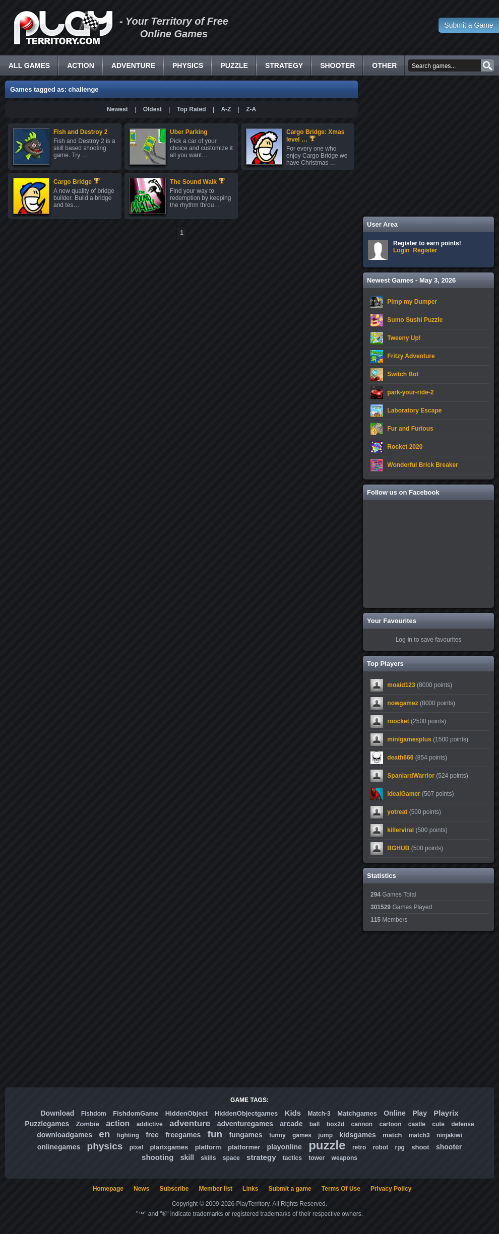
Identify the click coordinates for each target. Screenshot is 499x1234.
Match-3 (318, 1113)
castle (416, 1124)
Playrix (445, 1113)
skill (187, 1157)
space (231, 1157)
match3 (419, 1135)
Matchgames (357, 1113)
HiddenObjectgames (246, 1113)
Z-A (251, 109)
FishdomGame (135, 1113)
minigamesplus (409, 739)
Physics (187, 65)
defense (462, 1124)
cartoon (391, 1124)
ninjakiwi (449, 1135)
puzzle (326, 1145)
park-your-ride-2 (410, 392)
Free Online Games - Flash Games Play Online (63, 27)
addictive (150, 1124)
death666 (400, 757)
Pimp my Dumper (412, 301)
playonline (284, 1147)
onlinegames (59, 1147)
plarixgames (169, 1147)
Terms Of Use (341, 1188)
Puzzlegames (47, 1124)
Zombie (87, 1124)
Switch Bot (402, 374)
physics (105, 1146)
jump (325, 1135)
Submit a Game (468, 25)
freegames (183, 1135)
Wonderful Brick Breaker (422, 464)
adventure (189, 1123)
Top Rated (191, 109)
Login (401, 250)
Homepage (108, 1188)
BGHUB (398, 848)
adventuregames (245, 1124)
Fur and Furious (410, 428)
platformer (244, 1147)
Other (384, 65)
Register (425, 250)
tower (316, 1157)
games (301, 1135)
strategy (261, 1157)
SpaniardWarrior (410, 775)
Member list (215, 1188)
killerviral (400, 830)
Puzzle (233, 65)
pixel (136, 1147)
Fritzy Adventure (410, 356)
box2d (335, 1124)
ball (314, 1124)
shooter (449, 1147)
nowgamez (402, 703)
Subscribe (174, 1188)
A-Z (226, 109)
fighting (128, 1135)
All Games (29, 65)
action (118, 1123)
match (392, 1135)
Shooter (337, 65)
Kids (293, 1113)
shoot (420, 1147)
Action (80, 65)
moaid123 (401, 685)
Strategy (284, 65)
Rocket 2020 (404, 446)
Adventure (133, 65)
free (152, 1135)
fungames (245, 1135)
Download (57, 1113)
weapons (344, 1157)
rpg (400, 1147)
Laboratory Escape (414, 410)
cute (438, 1124)
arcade (291, 1124)
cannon (361, 1124)
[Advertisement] (428, 146)
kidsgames (357, 1135)
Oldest (152, 109)
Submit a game (289, 1188)
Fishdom (93, 1113)
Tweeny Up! (403, 337)
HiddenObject (186, 1113)
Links (250, 1188)
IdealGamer (403, 793)
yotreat (397, 811)
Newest (117, 109)
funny (277, 1135)
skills (208, 1157)
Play (419, 1113)
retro (359, 1147)
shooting (157, 1157)
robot (381, 1147)
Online (395, 1113)
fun (215, 1134)
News (141, 1188)
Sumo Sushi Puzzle (415, 319)
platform (208, 1147)
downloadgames (64, 1135)
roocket (398, 721)
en (104, 1134)
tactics (292, 1157)
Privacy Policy (390, 1188)
